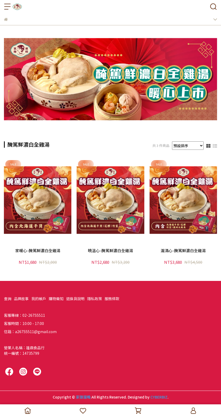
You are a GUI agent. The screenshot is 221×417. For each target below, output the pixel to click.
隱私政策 (94, 298)
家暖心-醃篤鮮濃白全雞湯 (37, 250)
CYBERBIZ (159, 397)
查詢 (7, 298)
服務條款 (112, 298)
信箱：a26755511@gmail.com (30, 331)
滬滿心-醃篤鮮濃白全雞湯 (183, 250)
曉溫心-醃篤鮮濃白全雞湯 (110, 250)
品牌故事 (21, 298)
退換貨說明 (75, 298)
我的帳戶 (38, 298)
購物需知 (56, 298)
